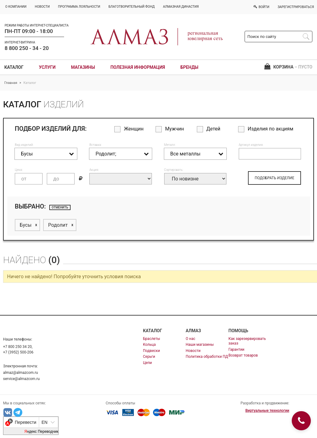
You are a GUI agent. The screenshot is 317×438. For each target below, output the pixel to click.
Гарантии (237, 349)
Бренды (189, 67)
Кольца (149, 344)
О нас (190, 339)
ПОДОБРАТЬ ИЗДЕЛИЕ (274, 178)
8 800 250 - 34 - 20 (27, 48)
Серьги (149, 356)
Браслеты (151, 339)
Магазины (83, 67)
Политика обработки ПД (207, 356)
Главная (10, 83)
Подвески (151, 351)
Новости (193, 351)
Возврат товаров (243, 355)
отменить (60, 207)
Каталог (13, 67)
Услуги (47, 67)
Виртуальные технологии (267, 410)
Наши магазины (200, 344)
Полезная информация (137, 67)
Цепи (147, 363)
